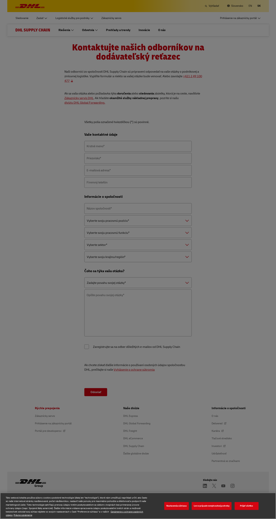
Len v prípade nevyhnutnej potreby (211, 505)
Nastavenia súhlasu (176, 505)
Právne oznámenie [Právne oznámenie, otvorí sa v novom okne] (23, 515)
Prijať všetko (246, 505)
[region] (138, 506)
